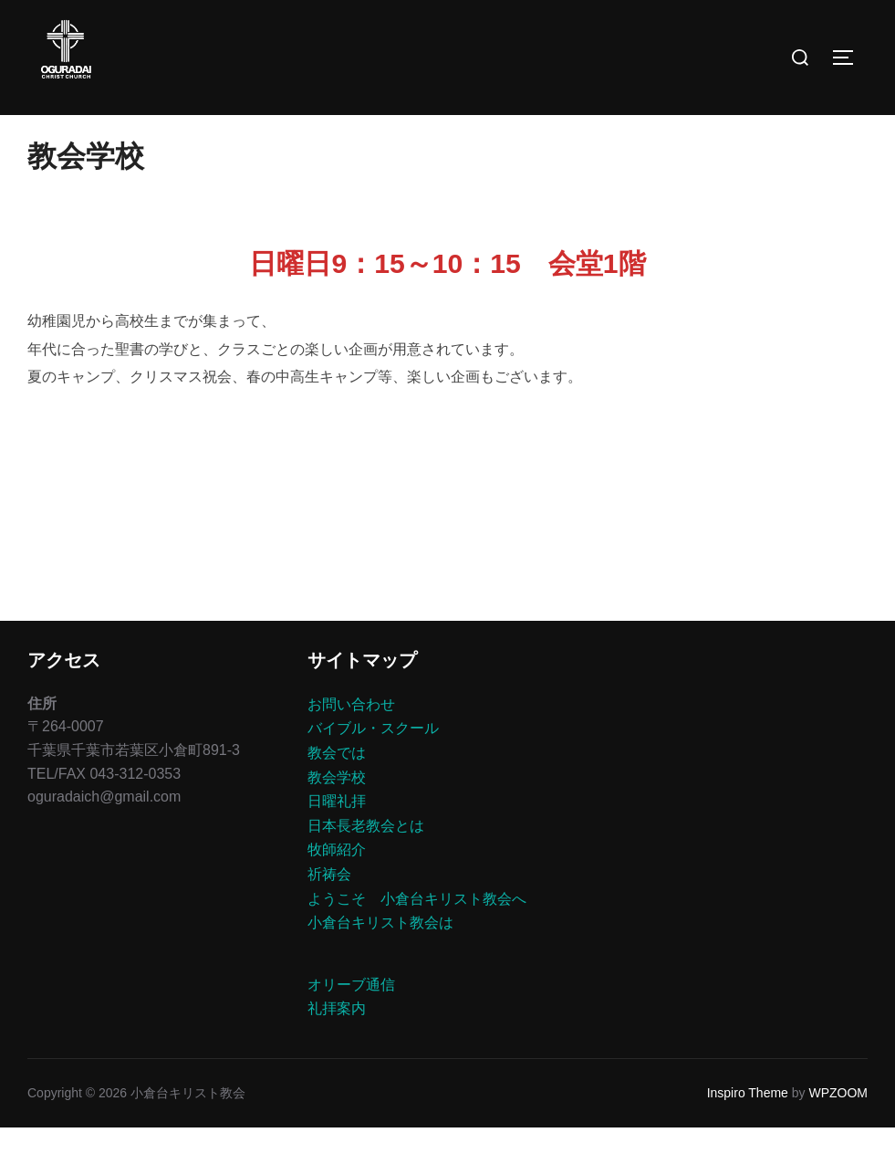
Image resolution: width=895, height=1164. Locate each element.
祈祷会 (329, 910)
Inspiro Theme (747, 1129)
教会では (336, 789)
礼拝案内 (336, 1045)
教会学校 (336, 813)
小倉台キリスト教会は (380, 959)
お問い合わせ (351, 741)
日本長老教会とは (365, 862)
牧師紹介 (336, 886)
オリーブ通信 (351, 1021)
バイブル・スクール (373, 764)
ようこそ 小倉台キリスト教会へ (416, 934)
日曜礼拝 (336, 837)
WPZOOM (838, 1129)
